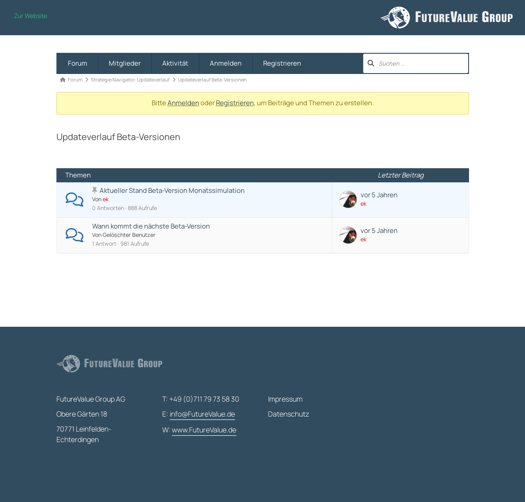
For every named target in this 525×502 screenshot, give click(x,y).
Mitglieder (125, 63)
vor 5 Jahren (379, 194)
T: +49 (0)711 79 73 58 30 (200, 399)
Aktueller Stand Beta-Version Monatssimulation (172, 190)
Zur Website (30, 15)
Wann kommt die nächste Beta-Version (151, 226)
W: (199, 430)
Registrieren (282, 63)
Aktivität (175, 63)
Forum (77, 63)
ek (105, 199)
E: (198, 414)
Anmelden (226, 63)
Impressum (285, 399)
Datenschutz (288, 414)
